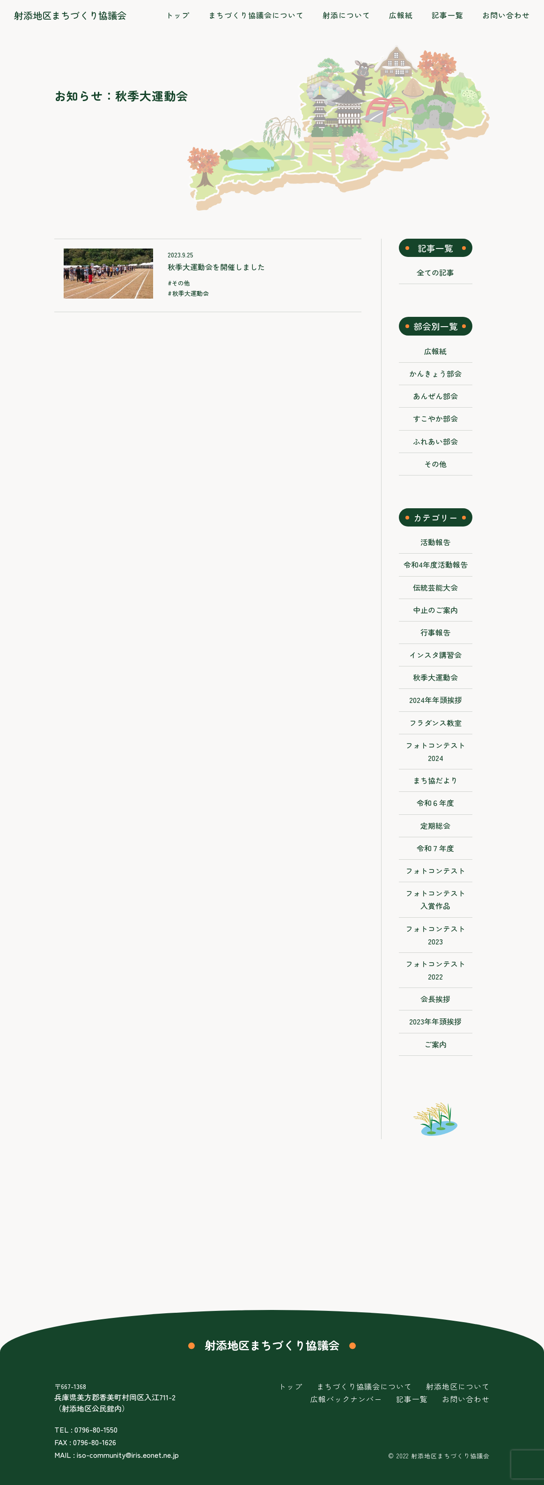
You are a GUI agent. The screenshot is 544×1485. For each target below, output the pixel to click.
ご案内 (435, 1044)
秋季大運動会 (190, 293)
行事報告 (435, 632)
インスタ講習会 (435, 654)
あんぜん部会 (435, 396)
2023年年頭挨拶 (435, 1021)
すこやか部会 (435, 418)
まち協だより (435, 780)
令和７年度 (435, 848)
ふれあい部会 (435, 441)
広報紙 (435, 351)
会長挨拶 (435, 998)
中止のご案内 (435, 609)
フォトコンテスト (435, 870)
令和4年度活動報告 (436, 564)
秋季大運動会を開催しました (216, 266)
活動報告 (435, 542)
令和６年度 (435, 802)
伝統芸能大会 (435, 587)
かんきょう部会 (435, 373)
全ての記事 (435, 272)
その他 (181, 282)
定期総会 (435, 825)
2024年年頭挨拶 (435, 699)
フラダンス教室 (435, 722)
